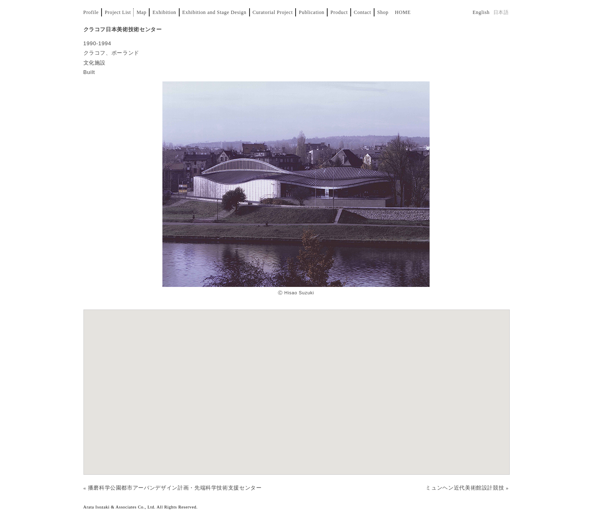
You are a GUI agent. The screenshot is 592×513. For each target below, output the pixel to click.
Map (141, 12)
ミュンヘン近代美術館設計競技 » (467, 488)
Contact (362, 12)
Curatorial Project (272, 12)
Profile (91, 12)
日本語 (501, 12)
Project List (118, 12)
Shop (382, 12)
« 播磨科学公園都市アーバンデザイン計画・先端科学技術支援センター (172, 488)
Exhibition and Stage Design (214, 12)
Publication (311, 12)
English (481, 12)
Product (339, 12)
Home (403, 12)
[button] (296, 384)
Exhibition (164, 12)
